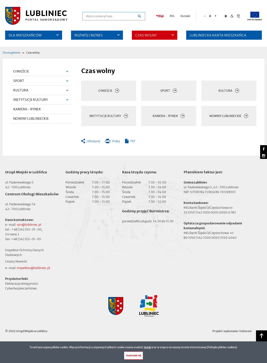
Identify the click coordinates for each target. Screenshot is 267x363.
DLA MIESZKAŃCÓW (25, 35)
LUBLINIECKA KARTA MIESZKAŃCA (218, 36)
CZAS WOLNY (146, 35)
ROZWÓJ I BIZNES (88, 35)
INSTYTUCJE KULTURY (30, 101)
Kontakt (185, 16)
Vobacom (245, 331)
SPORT (19, 82)
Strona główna (11, 52)
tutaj (147, 348)
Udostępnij (93, 141)
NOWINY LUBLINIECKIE (31, 118)
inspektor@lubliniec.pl (33, 268)
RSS (172, 16)
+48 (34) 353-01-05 (26, 239)
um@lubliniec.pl (29, 225)
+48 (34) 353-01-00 (26, 229)
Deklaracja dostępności (21, 284)
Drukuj (112, 141)
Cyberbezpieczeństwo (21, 288)
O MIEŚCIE (21, 72)
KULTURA (20, 91)
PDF (132, 141)
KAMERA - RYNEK (27, 110)
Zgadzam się (133, 356)
